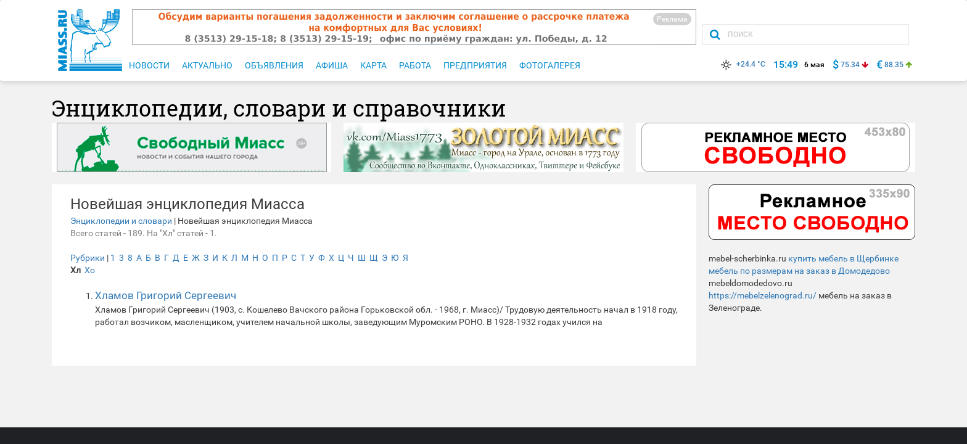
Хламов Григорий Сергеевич (165, 295)
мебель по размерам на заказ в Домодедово (799, 271)
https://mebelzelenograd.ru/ (763, 295)
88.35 (893, 64)
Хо (89, 270)
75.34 (850, 64)
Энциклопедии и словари (121, 221)
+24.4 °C (741, 64)
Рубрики (87, 258)
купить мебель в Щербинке (843, 258)
